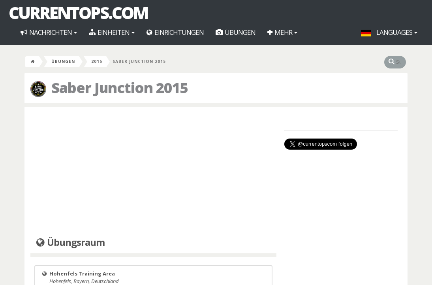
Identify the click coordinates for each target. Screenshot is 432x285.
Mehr (282, 32)
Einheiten (112, 32)
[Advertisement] (153, 170)
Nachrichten (49, 32)
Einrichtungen (175, 32)
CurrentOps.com (78, 13)
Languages (389, 32)
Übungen (235, 32)
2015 (96, 61)
